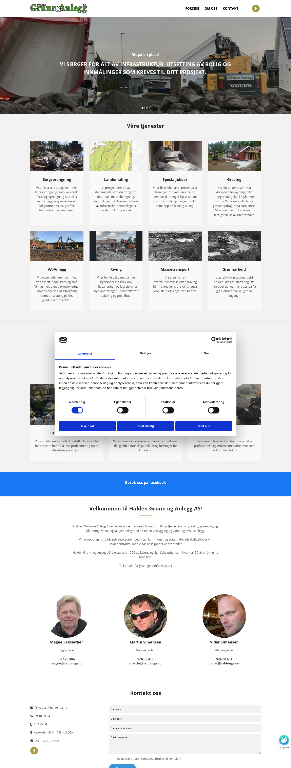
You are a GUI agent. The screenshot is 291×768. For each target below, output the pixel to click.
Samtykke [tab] (85, 354)
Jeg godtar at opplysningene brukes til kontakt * (148, 759)
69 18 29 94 (42, 716)
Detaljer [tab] (145, 353)
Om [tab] (206, 353)
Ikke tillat (87, 426)
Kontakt (232, 8)
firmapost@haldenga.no (51, 707)
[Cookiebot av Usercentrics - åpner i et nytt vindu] (214, 340)
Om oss (216, 8)
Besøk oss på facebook (145, 482)
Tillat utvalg (145, 426)
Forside (200, 8)
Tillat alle (203, 426)
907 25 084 (41, 724)
